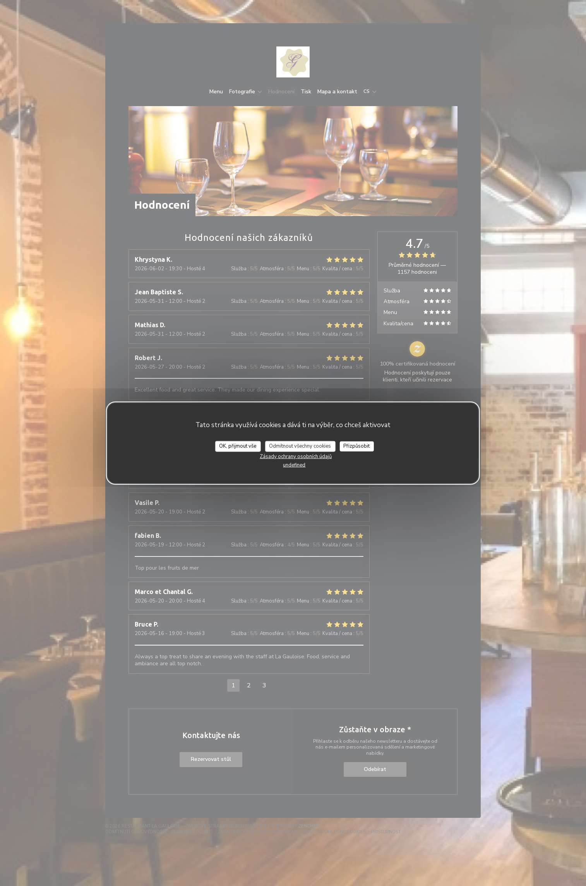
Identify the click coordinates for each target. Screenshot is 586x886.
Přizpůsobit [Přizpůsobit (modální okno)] (356, 446)
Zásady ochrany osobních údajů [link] (296, 456)
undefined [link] (294, 464)
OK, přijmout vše (237, 446)
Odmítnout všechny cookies (300, 446)
